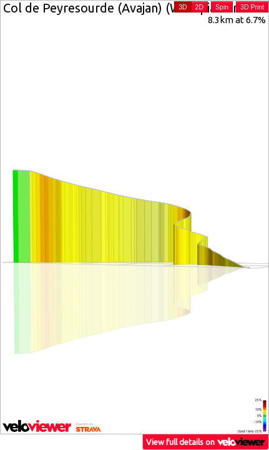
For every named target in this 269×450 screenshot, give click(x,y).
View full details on (206, 441)
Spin (221, 7)
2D (199, 7)
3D (183, 7)
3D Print (252, 7)
